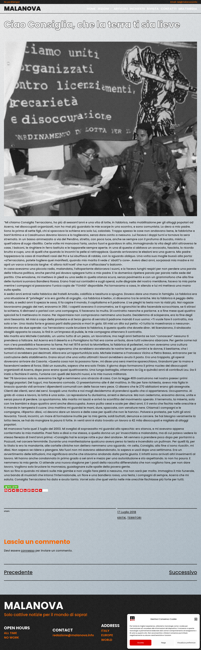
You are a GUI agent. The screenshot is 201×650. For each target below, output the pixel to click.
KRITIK (121, 518)
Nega (163, 643)
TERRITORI (134, 518)
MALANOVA (22, 8)
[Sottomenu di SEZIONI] (111, 9)
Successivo (183, 572)
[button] (196, 619)
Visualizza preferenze (186, 643)
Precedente (18, 572)
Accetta (140, 643)
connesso (28, 551)
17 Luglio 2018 (126, 512)
